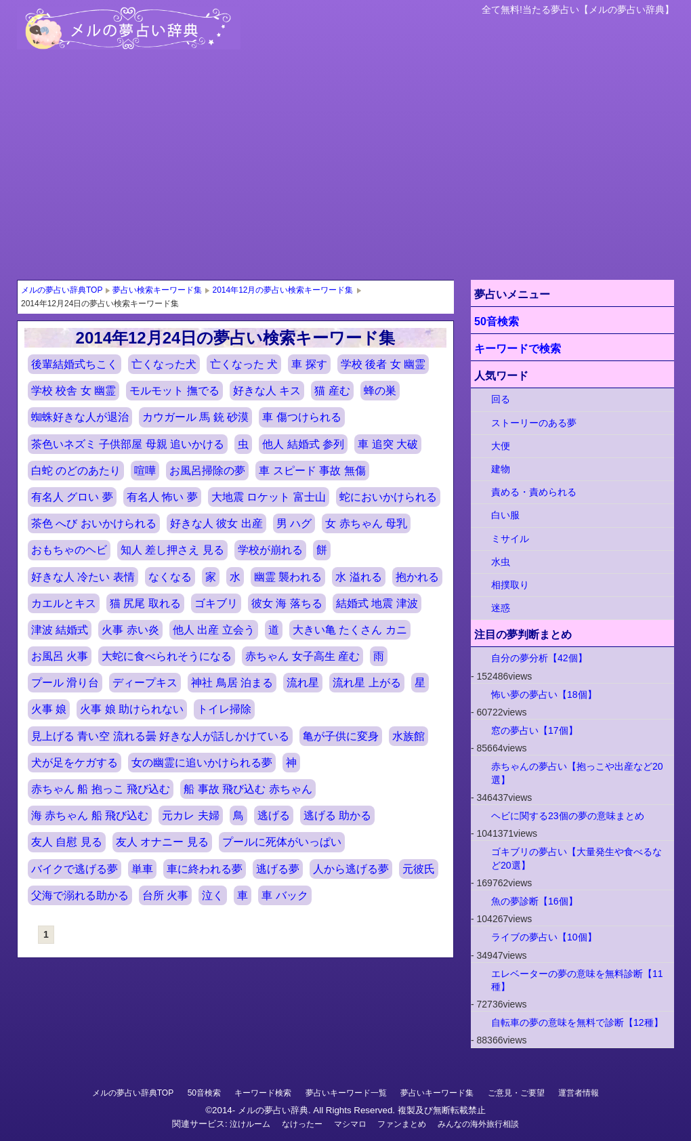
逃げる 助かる (337, 815)
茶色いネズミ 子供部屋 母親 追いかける (127, 444)
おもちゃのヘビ (69, 550)
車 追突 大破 (388, 444)
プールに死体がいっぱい (281, 842)
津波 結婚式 (59, 630)
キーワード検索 (262, 1093)
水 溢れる (358, 577)
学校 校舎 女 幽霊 (73, 390)
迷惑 (500, 607)
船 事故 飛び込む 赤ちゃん (248, 789)
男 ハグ (294, 523)
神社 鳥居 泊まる (232, 682)
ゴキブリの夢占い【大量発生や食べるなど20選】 (576, 858)
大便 (500, 445)
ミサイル (510, 538)
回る (500, 399)
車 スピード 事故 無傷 (312, 470)
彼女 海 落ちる (286, 603)
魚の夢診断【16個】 (534, 901)
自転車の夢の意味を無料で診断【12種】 (577, 1022)
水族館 (408, 736)
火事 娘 (48, 709)
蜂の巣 (380, 390)
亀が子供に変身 (341, 736)
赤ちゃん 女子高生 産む (302, 656)
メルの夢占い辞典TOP (132, 1093)
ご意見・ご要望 (516, 1093)
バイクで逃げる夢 (74, 869)
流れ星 (303, 682)
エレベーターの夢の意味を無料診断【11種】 (577, 980)
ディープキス (144, 682)
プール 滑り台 (65, 682)
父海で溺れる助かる (80, 895)
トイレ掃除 (224, 709)
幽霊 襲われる (288, 577)
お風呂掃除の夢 (207, 470)
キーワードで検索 (517, 348)
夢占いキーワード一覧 (346, 1093)
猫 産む (332, 390)
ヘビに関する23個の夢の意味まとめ (567, 815)
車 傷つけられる (301, 417)
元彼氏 (418, 869)
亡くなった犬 (163, 364)
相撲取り (510, 584)
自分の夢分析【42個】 (539, 657)
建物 (500, 468)
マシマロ (350, 1124)
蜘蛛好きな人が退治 (80, 417)
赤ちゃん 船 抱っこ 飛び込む (100, 789)
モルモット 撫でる (174, 390)
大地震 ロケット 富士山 (268, 497)
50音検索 (496, 321)
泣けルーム (250, 1124)
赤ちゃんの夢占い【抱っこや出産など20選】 (577, 773)
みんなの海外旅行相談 (478, 1124)
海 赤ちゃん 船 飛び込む (89, 815)
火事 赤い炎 (130, 630)
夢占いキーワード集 (437, 1093)
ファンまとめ (401, 1124)
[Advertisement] (345, 178)
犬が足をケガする (74, 762)
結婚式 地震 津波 (377, 603)
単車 (142, 869)
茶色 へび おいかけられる (93, 523)
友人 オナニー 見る (162, 842)
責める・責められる (534, 491)
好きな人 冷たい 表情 (83, 577)
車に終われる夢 (205, 869)
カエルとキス (63, 603)
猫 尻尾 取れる (145, 603)
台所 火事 (165, 895)
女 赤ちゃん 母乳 (366, 523)
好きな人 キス (267, 390)
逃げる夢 (277, 869)
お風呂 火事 (59, 656)
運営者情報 (578, 1093)
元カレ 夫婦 (190, 815)
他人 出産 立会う (214, 630)
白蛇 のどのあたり (76, 470)
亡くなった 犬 (244, 364)
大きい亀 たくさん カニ (350, 630)
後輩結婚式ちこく (74, 364)
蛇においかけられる (388, 497)
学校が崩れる (270, 550)
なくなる (170, 577)
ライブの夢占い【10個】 (544, 937)
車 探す (309, 364)
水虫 (500, 561)
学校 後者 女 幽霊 (383, 364)
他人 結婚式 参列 (303, 444)
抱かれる (417, 577)
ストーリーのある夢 (534, 422)
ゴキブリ (216, 603)
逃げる (273, 815)
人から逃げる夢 (351, 869)
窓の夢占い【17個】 (534, 730)
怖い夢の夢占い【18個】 (544, 694)
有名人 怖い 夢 (162, 497)
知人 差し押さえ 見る (172, 550)
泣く (213, 895)
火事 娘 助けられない (132, 709)
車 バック (284, 895)
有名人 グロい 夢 (72, 497)
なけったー (302, 1124)
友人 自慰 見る (66, 842)
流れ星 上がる (366, 682)
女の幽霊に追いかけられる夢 (201, 762)
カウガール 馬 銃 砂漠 (195, 417)
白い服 (505, 515)
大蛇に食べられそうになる (167, 656)
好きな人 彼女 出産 (216, 523)
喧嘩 (145, 470)
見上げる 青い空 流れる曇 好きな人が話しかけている (160, 736)
